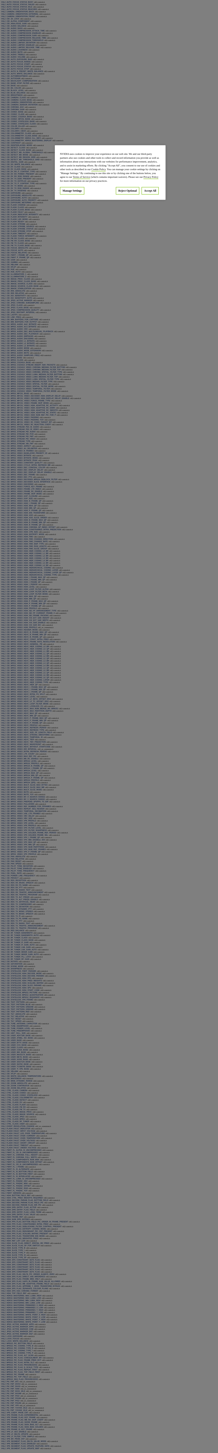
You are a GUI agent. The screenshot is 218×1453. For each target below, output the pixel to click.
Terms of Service (81, 177)
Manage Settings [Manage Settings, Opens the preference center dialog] (72, 190)
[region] (110, 172)
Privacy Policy (150, 177)
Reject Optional (127, 190)
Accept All (150, 190)
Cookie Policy (98, 169)
